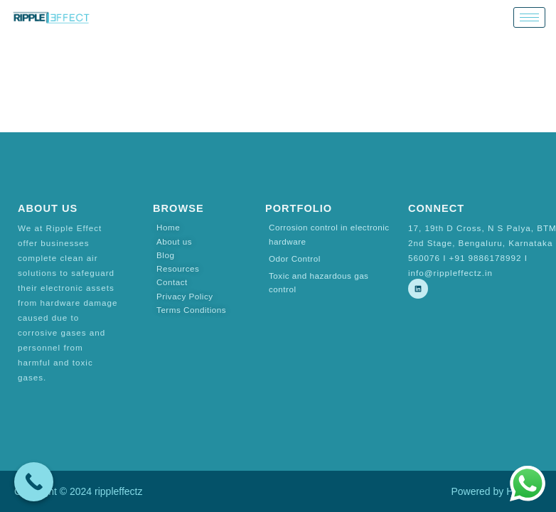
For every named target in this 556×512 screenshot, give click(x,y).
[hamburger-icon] (529, 17)
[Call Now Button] (33, 481)
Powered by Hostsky (496, 491)
